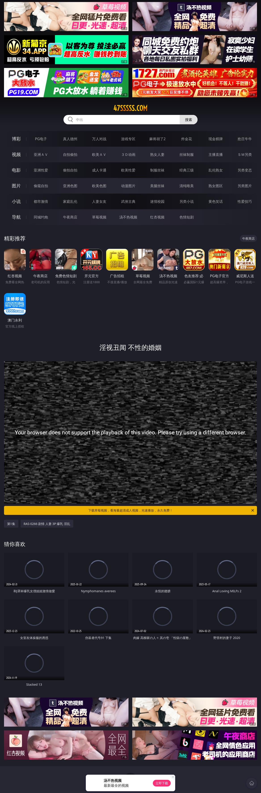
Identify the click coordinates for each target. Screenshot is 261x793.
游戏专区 (128, 138)
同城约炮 (41, 217)
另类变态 (245, 170)
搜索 (188, 119)
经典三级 (186, 170)
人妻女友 (99, 201)
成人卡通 (99, 170)
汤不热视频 (128, 217)
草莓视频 (99, 217)
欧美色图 (99, 185)
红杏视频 (157, 217)
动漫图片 (128, 185)
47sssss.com (130, 108)
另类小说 (186, 201)
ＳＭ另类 (245, 154)
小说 (16, 201)
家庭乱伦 (70, 201)
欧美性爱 (128, 170)
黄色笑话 (215, 201)
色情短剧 (186, 217)
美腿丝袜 (157, 185)
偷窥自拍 (41, 185)
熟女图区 (215, 185)
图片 (16, 186)
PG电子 (41, 138)
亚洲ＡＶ (41, 154)
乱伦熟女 (215, 170)
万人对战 (99, 138)
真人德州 (70, 138)
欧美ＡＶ (99, 154)
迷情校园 (157, 201)
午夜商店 (70, 217)
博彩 (16, 139)
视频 (16, 154)
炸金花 (186, 138)
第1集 (11, 524)
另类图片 (245, 185)
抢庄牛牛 (245, 138)
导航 (16, 217)
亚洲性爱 (41, 170)
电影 (16, 170)
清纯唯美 (186, 185)
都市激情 (41, 201)
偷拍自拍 (70, 170)
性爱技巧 (245, 201)
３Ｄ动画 (128, 154)
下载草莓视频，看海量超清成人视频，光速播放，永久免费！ (171, 510)
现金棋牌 (215, 138)
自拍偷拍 (70, 154)
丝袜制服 (186, 154)
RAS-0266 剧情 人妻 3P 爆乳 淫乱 (47, 524)
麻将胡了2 (157, 138)
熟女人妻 (157, 154)
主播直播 (215, 154)
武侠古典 (128, 201)
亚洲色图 (70, 185)
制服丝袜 (157, 170)
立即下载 (162, 783)
